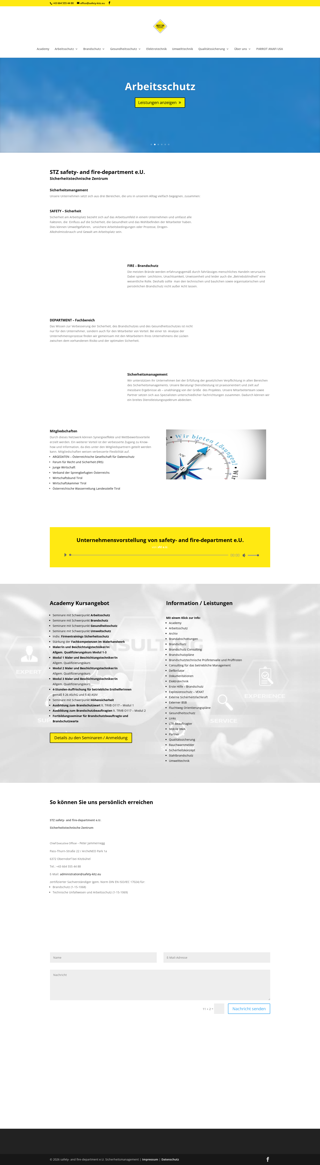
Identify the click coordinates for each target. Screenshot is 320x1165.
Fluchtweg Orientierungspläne (190, 708)
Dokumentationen (181, 676)
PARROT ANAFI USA (269, 49)
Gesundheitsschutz (123, 49)
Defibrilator (176, 671)
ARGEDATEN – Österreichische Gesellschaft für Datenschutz (93, 457)
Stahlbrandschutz (181, 755)
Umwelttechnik (182, 49)
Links (172, 718)
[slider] (252, 555)
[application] (160, 555)
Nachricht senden (249, 1008)
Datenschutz (170, 1159)
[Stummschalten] (244, 555)
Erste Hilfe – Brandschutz (186, 686)
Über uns (240, 49)
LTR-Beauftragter (180, 724)
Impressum (150, 1159)
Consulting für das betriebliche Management (200, 665)
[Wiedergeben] (65, 555)
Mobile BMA (177, 729)
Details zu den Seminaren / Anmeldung (91, 737)
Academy (43, 49)
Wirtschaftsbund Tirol (67, 478)
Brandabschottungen (183, 639)
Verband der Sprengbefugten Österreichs (81, 473)
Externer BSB (178, 702)
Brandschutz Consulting (185, 649)
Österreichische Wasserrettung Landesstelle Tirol (86, 488)
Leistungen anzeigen (157, 102)
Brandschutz (92, 49)
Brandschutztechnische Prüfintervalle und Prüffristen (205, 660)
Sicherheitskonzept (182, 750)
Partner (174, 734)
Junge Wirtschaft (64, 467)
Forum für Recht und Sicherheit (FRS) (78, 462)
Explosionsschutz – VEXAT (186, 692)
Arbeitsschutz (64, 49)
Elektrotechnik (156, 49)
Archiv (173, 633)
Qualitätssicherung (211, 49)
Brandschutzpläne (181, 655)
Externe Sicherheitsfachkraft (188, 697)
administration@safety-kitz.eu (80, 874)
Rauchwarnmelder (181, 745)
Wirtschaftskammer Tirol (69, 483)
